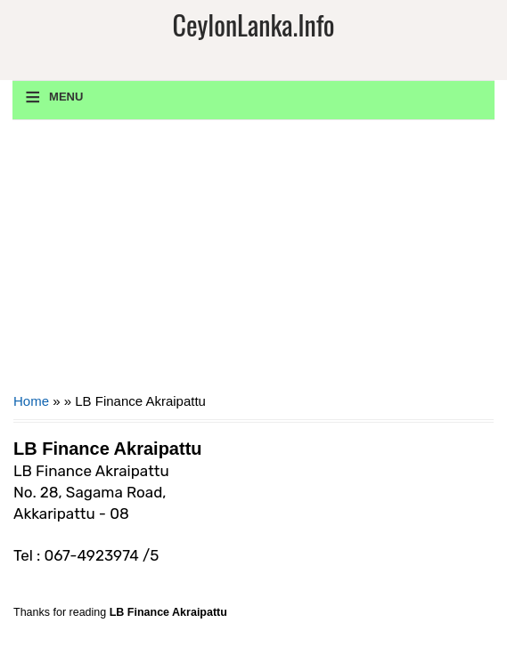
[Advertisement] (253, 262)
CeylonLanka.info (253, 24)
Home (31, 400)
